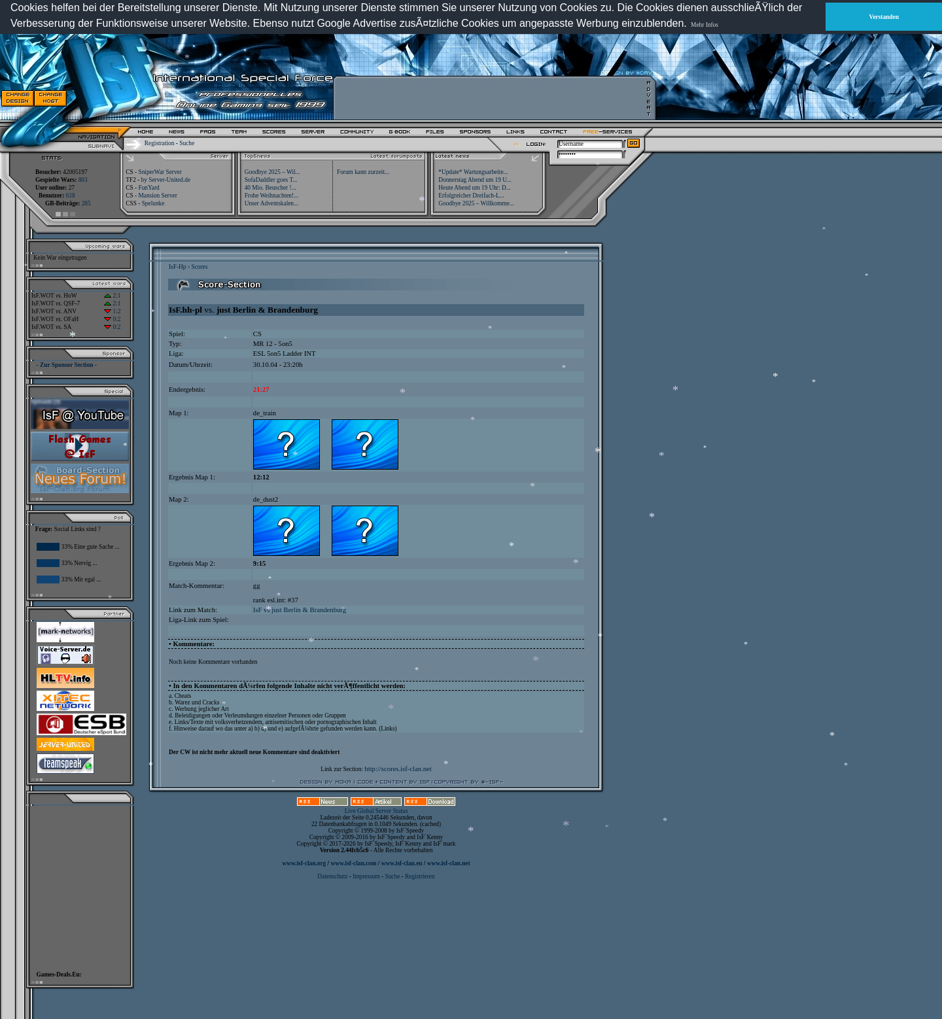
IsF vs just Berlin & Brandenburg (299, 609)
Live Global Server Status (376, 811)
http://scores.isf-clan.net (397, 768)
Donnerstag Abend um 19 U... (475, 180)
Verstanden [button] (884, 17)
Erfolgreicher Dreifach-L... (471, 195)
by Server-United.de (165, 180)
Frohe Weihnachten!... (272, 195)
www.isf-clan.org (304, 863)
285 (86, 203)
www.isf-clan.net (448, 863)
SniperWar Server (159, 172)
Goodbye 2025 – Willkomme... (476, 203)
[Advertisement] (491, 98)
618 (70, 195)
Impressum (366, 876)
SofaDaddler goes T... (271, 180)
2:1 (112, 295)
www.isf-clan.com (354, 863)
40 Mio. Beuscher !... (270, 187)
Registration (160, 143)
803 (83, 180)
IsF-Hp (177, 267)
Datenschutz (333, 876)
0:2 (112, 319)
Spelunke (153, 203)
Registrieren (420, 876)
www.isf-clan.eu (402, 863)
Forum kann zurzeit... (363, 172)
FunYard (148, 187)
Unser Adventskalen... (271, 203)
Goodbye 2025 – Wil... (272, 172)
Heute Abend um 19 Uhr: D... (474, 187)
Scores (199, 267)
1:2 (112, 311)
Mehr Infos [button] (704, 25)
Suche (186, 143)
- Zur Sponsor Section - (67, 365)
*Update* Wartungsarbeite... (473, 172)
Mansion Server (157, 195)
